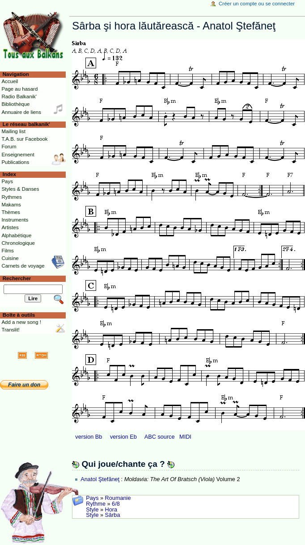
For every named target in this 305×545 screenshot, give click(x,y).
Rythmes (11, 197)
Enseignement (17, 154)
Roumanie (118, 498)
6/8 (116, 504)
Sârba (112, 515)
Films (7, 250)
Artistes (9, 227)
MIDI (185, 437)
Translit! (10, 329)
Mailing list (13, 131)
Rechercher (17, 278)
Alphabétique (16, 235)
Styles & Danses (20, 189)
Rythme (96, 504)
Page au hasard (19, 89)
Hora (111, 510)
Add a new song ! (21, 322)
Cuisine (9, 258)
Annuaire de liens (21, 112)
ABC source (159, 437)
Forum (8, 146)
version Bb (88, 437)
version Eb (123, 437)
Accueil (9, 81)
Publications (15, 162)
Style (92, 510)
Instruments (14, 219)
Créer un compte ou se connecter (257, 3)
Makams (11, 204)
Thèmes (10, 212)
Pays (92, 498)
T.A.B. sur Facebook (24, 139)
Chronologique (18, 243)
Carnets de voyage (22, 265)
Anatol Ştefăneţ (99, 479)
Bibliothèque (15, 104)
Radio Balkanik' (19, 96)
